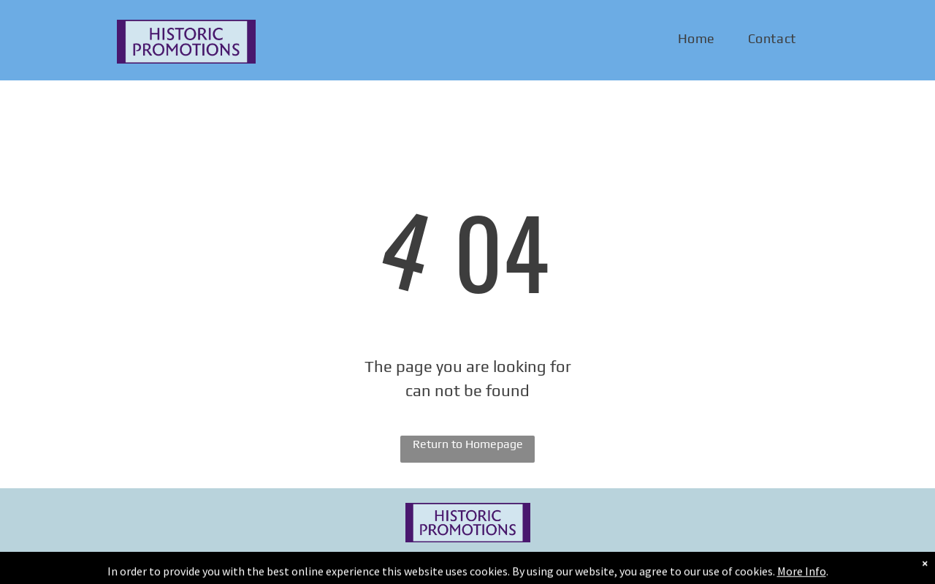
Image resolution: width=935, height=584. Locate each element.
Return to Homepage (468, 444)
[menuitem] (702, 38)
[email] (802, 563)
